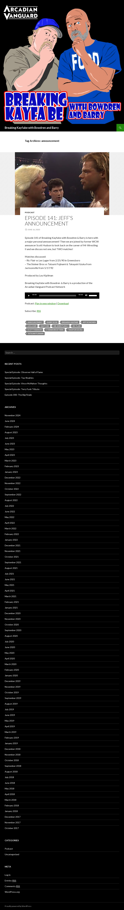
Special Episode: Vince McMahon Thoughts (26, 383)
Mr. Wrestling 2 (61, 326)
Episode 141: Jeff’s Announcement (49, 221)
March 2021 (10, 596)
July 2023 (9, 438)
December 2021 (12, 545)
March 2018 (10, 799)
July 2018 (9, 777)
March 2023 (10, 460)
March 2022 (10, 528)
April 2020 (10, 658)
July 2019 (9, 709)
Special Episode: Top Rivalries (19, 377)
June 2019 (10, 715)
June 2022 (10, 511)
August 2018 (11, 771)
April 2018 (10, 794)
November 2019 (12, 686)
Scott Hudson (35, 330)
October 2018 (12, 760)
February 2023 (12, 466)
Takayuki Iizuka (75, 330)
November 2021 (12, 551)
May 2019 (9, 720)
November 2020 (12, 619)
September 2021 (13, 562)
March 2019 (10, 732)
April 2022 (10, 522)
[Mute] (86, 295)
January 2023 (11, 472)
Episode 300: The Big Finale (18, 394)
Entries (10, 880)
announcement (35, 322)
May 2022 (9, 517)
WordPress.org (12, 892)
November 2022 (12, 483)
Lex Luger (32, 326)
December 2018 (12, 749)
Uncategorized (12, 854)
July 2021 (9, 573)
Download (63, 303)
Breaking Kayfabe (70, 322)
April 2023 (10, 455)
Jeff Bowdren (89, 322)
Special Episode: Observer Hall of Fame (24, 372)
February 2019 (12, 737)
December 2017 (12, 816)
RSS (39, 310)
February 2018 (12, 805)
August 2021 (11, 568)
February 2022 (12, 534)
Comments (12, 886)
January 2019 (11, 743)
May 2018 (9, 788)
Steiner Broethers (55, 330)
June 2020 (10, 647)
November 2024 (12, 415)
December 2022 (12, 477)
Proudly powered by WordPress (18, 906)
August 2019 (11, 703)
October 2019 (12, 692)
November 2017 (12, 822)
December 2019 (12, 681)
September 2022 (13, 494)
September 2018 (13, 766)
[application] (62, 295)
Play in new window (45, 303)
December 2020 (12, 613)
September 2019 (13, 698)
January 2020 (11, 675)
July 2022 (9, 505)
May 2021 (9, 585)
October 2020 (12, 624)
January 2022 (11, 539)
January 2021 (11, 607)
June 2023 (10, 443)
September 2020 (13, 630)
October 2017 (12, 828)
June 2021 (10, 579)
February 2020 (12, 669)
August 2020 (11, 636)
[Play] (28, 295)
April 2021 (10, 590)
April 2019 (10, 726)
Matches (45, 326)
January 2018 (11, 811)
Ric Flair (77, 326)
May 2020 (9, 652)
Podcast (30, 212)
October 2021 (12, 556)
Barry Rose (52, 322)
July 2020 (9, 641)
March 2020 (10, 664)
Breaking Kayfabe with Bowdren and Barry (32, 127)
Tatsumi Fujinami (36, 333)
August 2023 (11, 432)
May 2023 (9, 449)
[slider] (57, 295)
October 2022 (12, 489)
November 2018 (12, 754)
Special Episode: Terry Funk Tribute (22, 389)
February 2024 (12, 426)
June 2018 (10, 783)
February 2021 (12, 602)
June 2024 (10, 421)
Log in (8, 875)
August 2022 (11, 500)
